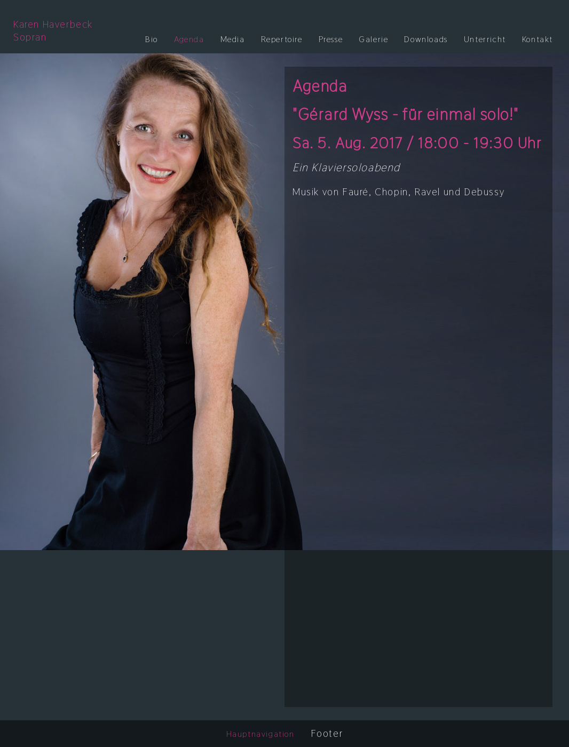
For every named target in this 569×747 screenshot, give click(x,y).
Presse (331, 39)
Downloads (425, 39)
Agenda (189, 39)
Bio (151, 39)
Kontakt (537, 39)
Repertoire (282, 39)
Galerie (373, 39)
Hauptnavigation (260, 734)
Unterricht (485, 39)
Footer (327, 733)
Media (232, 39)
